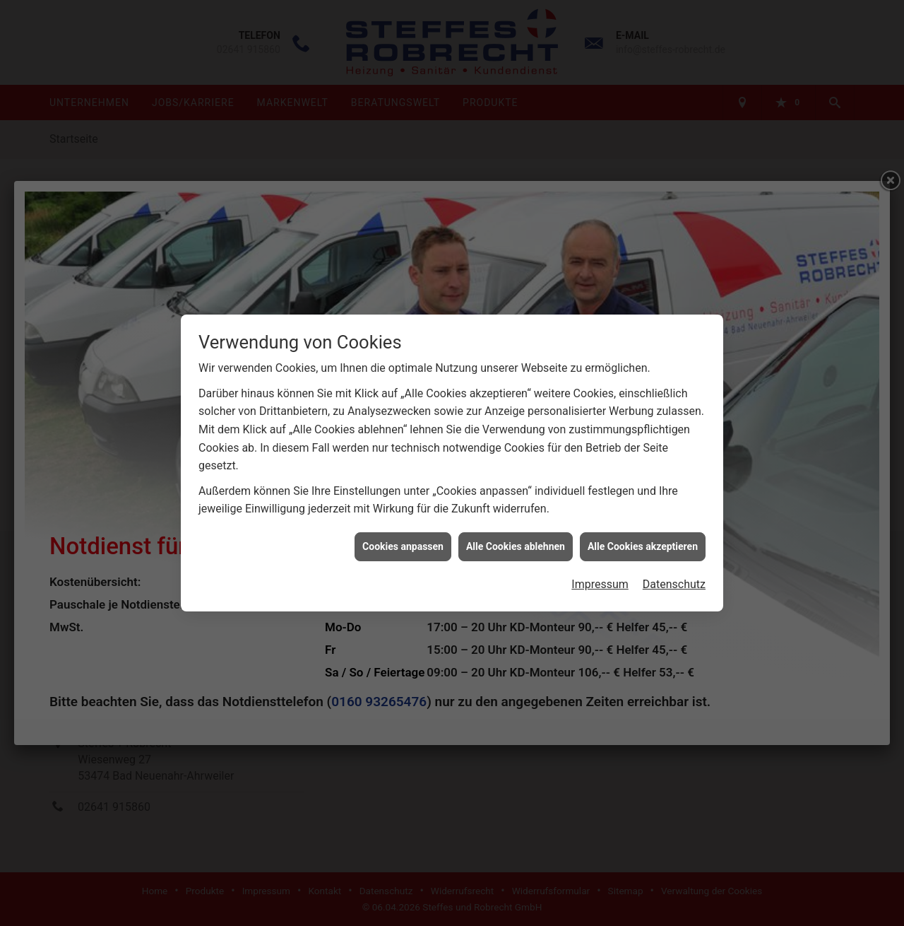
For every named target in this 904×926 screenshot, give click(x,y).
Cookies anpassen (403, 528)
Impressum (600, 566)
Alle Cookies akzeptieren (643, 528)
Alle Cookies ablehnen (515, 528)
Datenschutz (674, 566)
